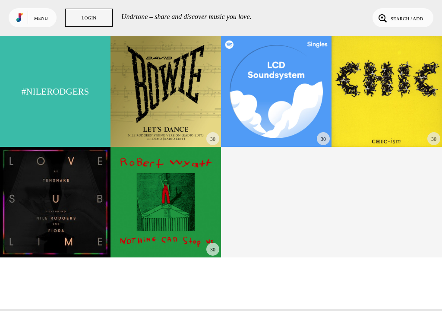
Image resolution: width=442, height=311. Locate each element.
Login (89, 17)
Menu (41, 18)
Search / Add (400, 18)
